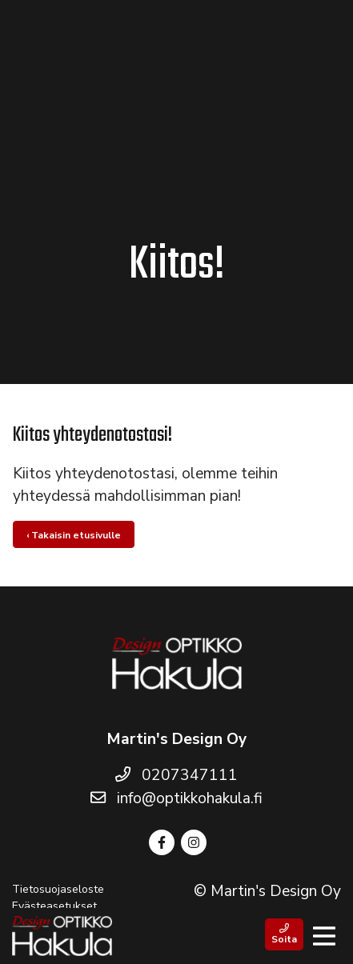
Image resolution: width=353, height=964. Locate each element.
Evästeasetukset (54, 906)
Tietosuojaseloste (58, 889)
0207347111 (176, 775)
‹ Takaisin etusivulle (73, 535)
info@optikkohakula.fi (176, 798)
